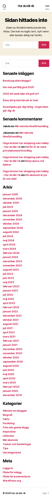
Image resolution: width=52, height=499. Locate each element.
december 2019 (12, 395)
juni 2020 (8, 370)
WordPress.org (12, 480)
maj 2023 (8, 282)
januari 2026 (10, 194)
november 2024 (12, 219)
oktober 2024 (11, 223)
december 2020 (12, 349)
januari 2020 (10, 390)
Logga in (8, 468)
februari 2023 (11, 286)
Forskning (9, 423)
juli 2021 (8, 328)
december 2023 (12, 261)
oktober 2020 (11, 357)
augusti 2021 (10, 324)
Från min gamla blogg (16, 427)
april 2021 (9, 332)
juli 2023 (8, 273)
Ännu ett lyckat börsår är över (20, 100)
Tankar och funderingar (17, 444)
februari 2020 (11, 386)
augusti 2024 (11, 232)
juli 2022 (8, 294)
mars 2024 (9, 248)
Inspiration (9, 431)
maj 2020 (8, 374)
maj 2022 (8, 298)
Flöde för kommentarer (16, 476)
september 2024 (13, 227)
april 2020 (9, 378)
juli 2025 (8, 206)
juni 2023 (8, 278)
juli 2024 (8, 236)
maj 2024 (8, 240)
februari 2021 (11, 340)
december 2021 (12, 315)
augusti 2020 (11, 365)
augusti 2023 (11, 269)
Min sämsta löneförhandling (31, 126)
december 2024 (12, 215)
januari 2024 (10, 257)
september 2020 (13, 361)
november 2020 (12, 353)
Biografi (7, 414)
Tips (5, 448)
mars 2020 (9, 382)
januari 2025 (10, 211)
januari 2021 (10, 344)
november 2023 (12, 265)
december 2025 (12, 198)
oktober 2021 (11, 319)
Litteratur (8, 435)
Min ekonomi (10, 440)
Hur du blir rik (26, 5)
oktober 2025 (11, 202)
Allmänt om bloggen (15, 410)
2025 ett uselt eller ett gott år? (21, 93)
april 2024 (9, 244)
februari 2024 (11, 252)
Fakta (6, 419)
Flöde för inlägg (12, 472)
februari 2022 (11, 307)
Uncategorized (12, 452)
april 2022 (9, 303)
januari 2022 (10, 311)
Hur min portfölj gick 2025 (18, 87)
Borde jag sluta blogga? (17, 80)
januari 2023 (10, 290)
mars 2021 (9, 336)
